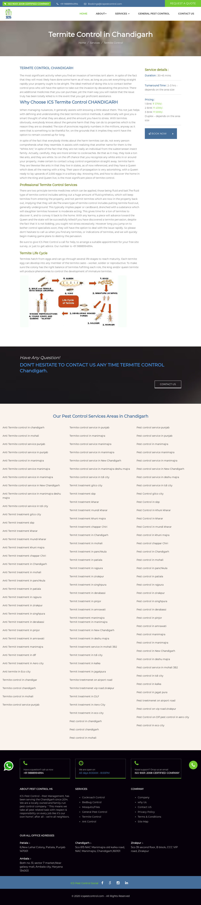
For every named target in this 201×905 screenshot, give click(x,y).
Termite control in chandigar (20, 679)
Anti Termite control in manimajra (23, 460)
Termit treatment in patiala (86, 559)
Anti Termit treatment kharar (20, 530)
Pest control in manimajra (152, 444)
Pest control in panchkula (152, 568)
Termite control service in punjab (89, 427)
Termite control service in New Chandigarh (95, 460)
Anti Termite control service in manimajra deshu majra (32, 495)
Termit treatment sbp (83, 493)
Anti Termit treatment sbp (18, 522)
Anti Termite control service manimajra (26, 468)
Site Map (143, 821)
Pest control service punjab (153, 427)
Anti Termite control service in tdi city (25, 506)
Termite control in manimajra (87, 435)
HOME (83, 13)
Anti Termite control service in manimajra (28, 477)
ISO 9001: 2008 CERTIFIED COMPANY (157, 773)
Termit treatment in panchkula (88, 551)
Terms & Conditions (149, 816)
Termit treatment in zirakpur (87, 576)
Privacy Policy (146, 811)
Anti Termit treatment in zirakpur (23, 605)
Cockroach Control (93, 797)
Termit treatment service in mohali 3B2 (93, 646)
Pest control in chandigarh (86, 721)
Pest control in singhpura (152, 601)
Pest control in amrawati (151, 626)
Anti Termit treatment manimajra (23, 646)
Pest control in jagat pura (152, 692)
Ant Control (89, 821)
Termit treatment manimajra (87, 617)
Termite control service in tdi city (89, 477)
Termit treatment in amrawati (88, 609)
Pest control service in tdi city (154, 485)
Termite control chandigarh (19, 688)
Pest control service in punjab (154, 435)
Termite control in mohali (18, 696)
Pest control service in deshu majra (158, 477)
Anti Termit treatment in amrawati (23, 638)
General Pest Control (94, 811)
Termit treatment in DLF (84, 696)
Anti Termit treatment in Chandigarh (25, 564)
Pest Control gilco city (150, 493)
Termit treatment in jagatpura (88, 671)
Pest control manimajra (151, 634)
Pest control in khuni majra (153, 535)
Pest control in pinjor (149, 617)
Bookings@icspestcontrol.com (105, 3)
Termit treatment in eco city (87, 713)
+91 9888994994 (69, 3)
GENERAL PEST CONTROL (154, 13)
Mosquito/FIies (91, 807)
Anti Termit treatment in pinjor (21, 630)
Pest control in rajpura (150, 584)
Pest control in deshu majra (153, 659)
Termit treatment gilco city (86, 485)
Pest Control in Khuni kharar (154, 510)
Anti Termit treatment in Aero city (23, 663)
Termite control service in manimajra (92, 452)
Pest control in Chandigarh (153, 551)
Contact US (145, 807)
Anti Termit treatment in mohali (22, 572)
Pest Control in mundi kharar (154, 526)
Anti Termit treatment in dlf (19, 655)
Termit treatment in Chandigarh (89, 535)
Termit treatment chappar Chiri (88, 526)
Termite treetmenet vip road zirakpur (92, 688)
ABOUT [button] (101, 13)
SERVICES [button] (122, 13)
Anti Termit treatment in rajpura (22, 597)
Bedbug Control (92, 802)
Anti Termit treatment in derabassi (23, 622)
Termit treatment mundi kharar (89, 510)
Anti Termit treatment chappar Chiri (24, 555)
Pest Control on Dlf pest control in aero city (163, 717)
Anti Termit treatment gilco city (22, 514)
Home (82, 42)
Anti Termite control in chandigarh (23, 427)
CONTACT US (168, 384)
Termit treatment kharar (84, 502)
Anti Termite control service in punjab (25, 452)
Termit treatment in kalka (85, 663)
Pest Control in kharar (150, 518)
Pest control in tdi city (150, 675)
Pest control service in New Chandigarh (160, 468)
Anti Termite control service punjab (24, 444)
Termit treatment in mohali (86, 543)
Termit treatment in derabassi (87, 593)
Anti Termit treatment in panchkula (24, 580)
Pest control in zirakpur (151, 593)
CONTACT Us (186, 13)
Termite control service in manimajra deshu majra (100, 468)
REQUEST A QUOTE (183, 3)
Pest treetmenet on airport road (156, 700)
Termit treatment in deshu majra (89, 638)
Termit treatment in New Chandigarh (92, 630)
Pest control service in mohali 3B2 (157, 667)
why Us (142, 802)
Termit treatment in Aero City (87, 704)
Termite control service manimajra (90, 444)
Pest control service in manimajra (157, 460)
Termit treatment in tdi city (86, 655)
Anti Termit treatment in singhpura (24, 613)
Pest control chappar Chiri (152, 543)
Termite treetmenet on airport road (91, 679)
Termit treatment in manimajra (88, 622)
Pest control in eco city (150, 725)
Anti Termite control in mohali (21, 435)
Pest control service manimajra (155, 452)
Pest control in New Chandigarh (156, 650)
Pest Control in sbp (148, 502)
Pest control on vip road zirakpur (156, 708)
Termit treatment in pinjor (85, 601)
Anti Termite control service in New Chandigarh (31, 485)
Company (143, 797)
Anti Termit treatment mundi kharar (24, 539)
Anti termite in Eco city (17, 671)
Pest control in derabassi (151, 609)
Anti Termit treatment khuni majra (23, 547)
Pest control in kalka (149, 684)
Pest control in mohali (83, 737)
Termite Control (91, 816)
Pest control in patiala (150, 576)
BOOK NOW (160, 133)
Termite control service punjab (21, 704)
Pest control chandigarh (84, 729)
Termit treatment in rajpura (86, 568)
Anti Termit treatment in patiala (22, 588)
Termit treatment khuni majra (88, 518)
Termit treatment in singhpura (88, 584)
